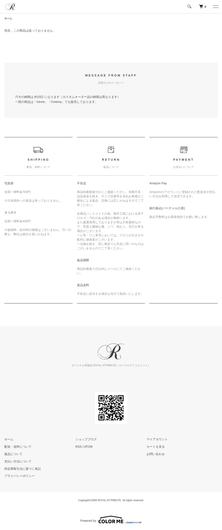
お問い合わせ (156, 454)
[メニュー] (215, 6)
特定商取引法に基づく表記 (22, 468)
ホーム (8, 18)
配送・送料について (18, 446)
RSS (78, 446)
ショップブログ (86, 439)
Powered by (111, 520)
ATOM (88, 446)
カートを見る (156, 446)
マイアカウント (157, 439)
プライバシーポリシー (19, 476)
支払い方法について (18, 461)
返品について (13, 454)
